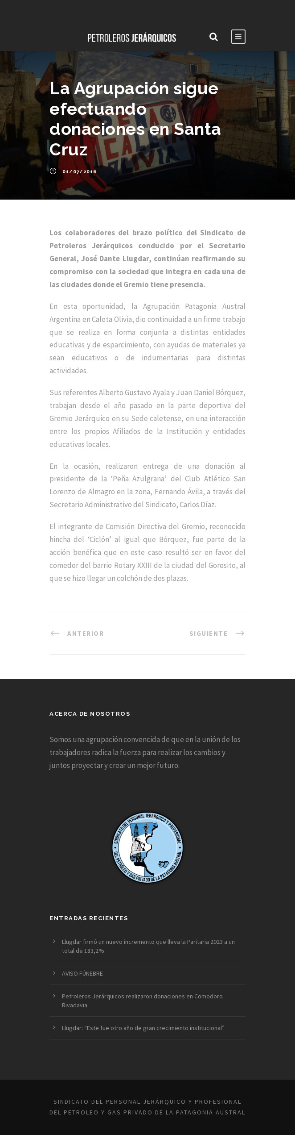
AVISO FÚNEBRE (82, 973)
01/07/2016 (79, 172)
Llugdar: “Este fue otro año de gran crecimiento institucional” (143, 1028)
